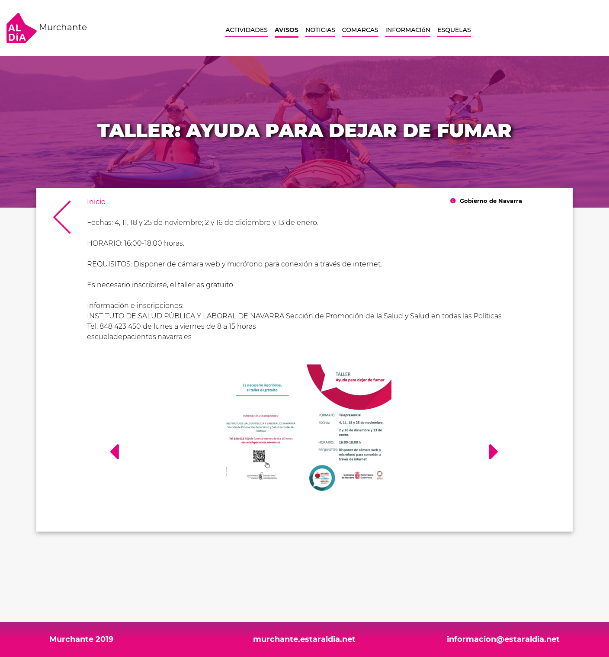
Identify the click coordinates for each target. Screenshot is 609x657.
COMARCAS (360, 30)
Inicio (96, 202)
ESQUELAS (454, 30)
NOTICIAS (320, 30)
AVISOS (286, 30)
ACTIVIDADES (246, 30)
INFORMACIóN (407, 30)
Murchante (46, 28)
